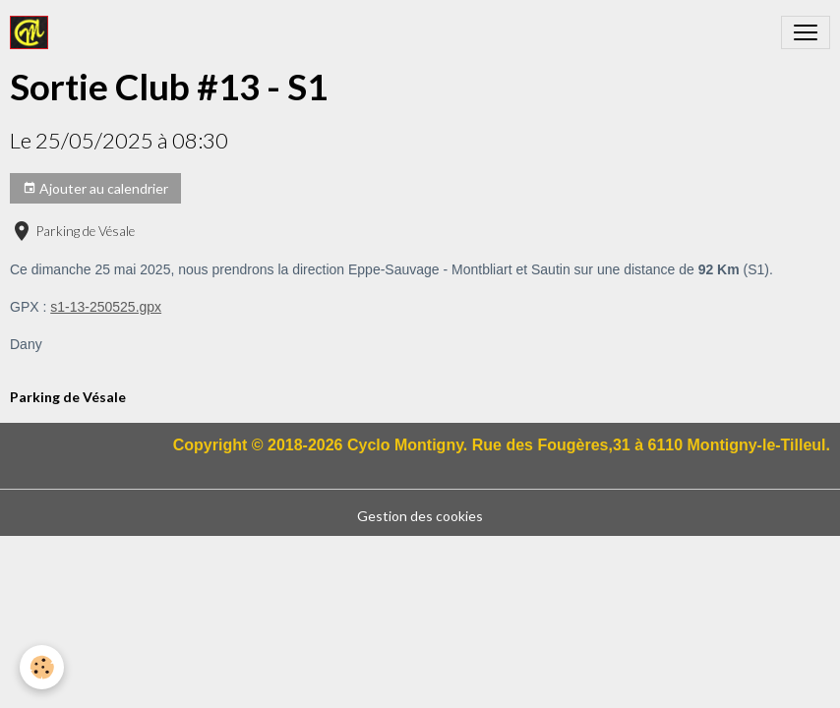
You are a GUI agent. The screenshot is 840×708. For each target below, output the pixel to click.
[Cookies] (42, 667)
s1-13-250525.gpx (105, 307)
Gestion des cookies (420, 515)
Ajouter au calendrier (95, 189)
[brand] (33, 32)
